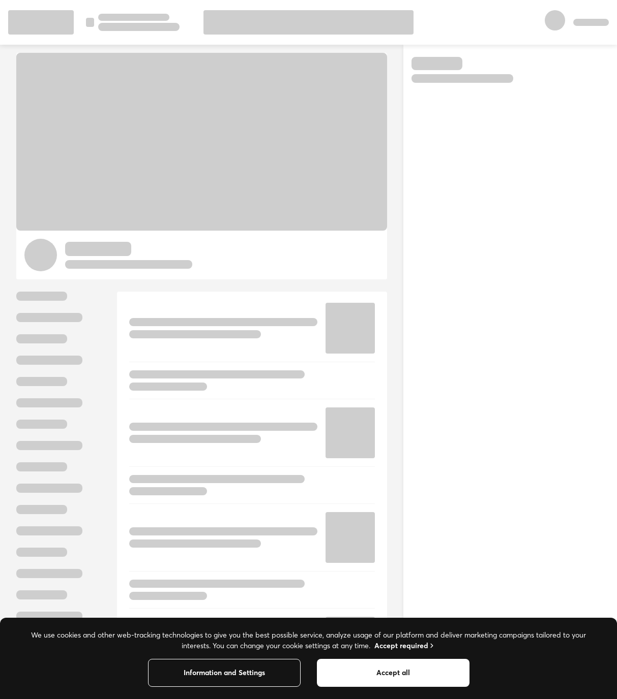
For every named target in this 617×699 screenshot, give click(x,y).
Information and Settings (224, 672)
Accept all (393, 672)
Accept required (404, 645)
